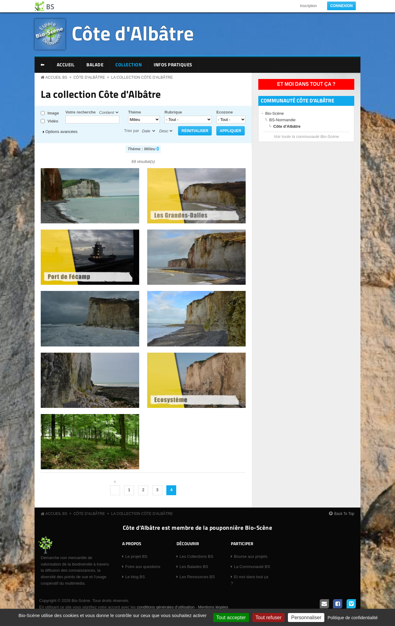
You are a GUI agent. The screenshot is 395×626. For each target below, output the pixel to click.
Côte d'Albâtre (133, 33)
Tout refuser (268, 617)
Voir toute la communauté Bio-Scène (306, 136)
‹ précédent (115, 490)
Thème (134, 112)
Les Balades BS (194, 566)
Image (53, 113)
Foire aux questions (142, 566)
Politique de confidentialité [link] (352, 617)
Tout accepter (231, 617)
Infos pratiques (173, 64)
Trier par (131, 130)
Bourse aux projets (250, 556)
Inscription (308, 6)
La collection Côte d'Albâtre (142, 77)
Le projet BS (136, 556)
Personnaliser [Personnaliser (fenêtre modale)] (306, 617)
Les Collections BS (196, 556)
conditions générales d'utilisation (165, 607)
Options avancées (61, 131)
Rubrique (173, 112)
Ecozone (224, 112)
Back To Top (344, 514)
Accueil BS (56, 77)
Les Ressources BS (197, 576)
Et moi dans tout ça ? (306, 84)
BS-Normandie (282, 120)
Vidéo (53, 121)
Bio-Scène (274, 113)
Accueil (66, 64)
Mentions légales (213, 607)
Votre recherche (80, 112)
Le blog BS (135, 576)
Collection (128, 64)
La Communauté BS (252, 566)
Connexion (341, 6)
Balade (94, 64)
